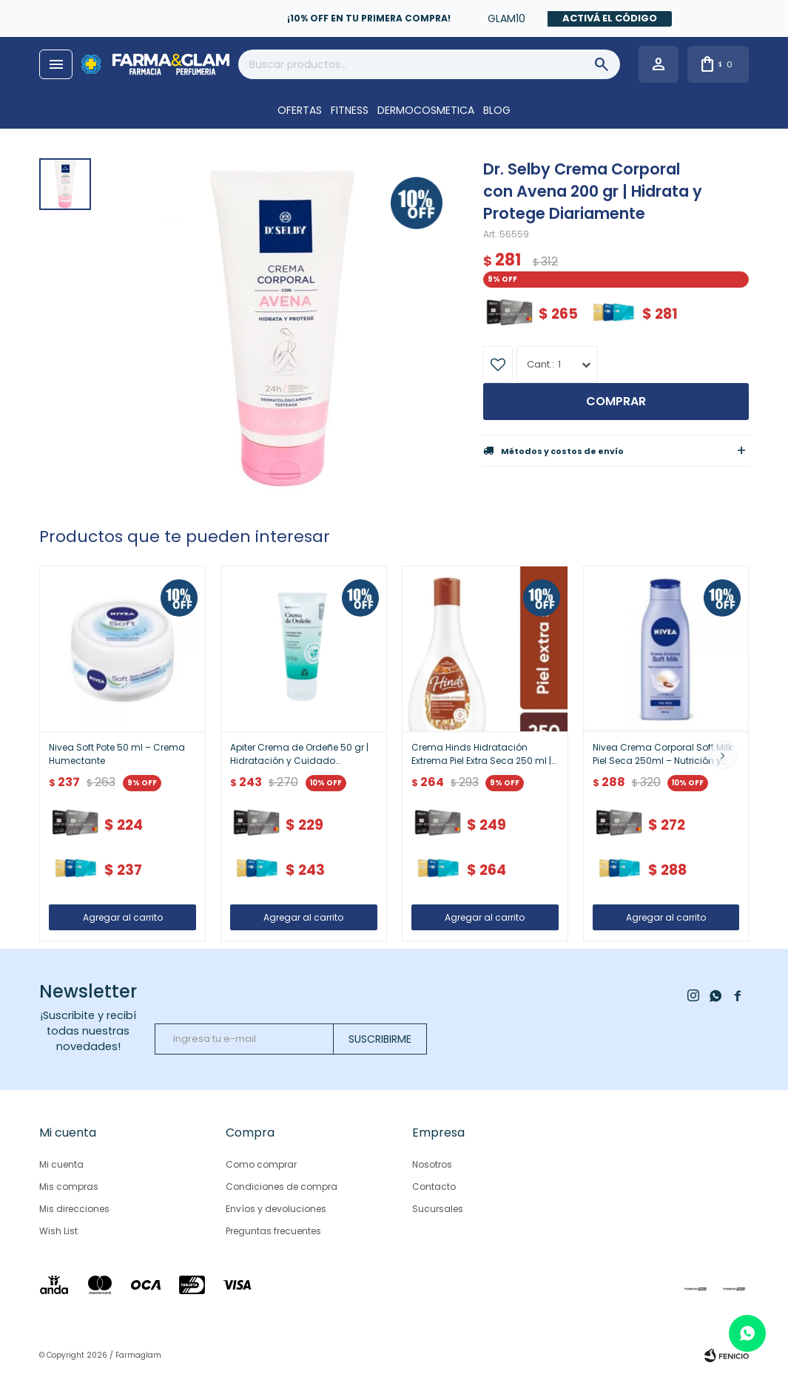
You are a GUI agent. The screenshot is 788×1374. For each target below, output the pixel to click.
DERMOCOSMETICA (425, 110)
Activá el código (609, 18)
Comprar (616, 401)
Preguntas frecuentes (273, 1231)
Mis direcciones (74, 1208)
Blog (497, 110)
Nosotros (432, 1164)
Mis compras (68, 1186)
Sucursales (437, 1208)
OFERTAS (299, 110)
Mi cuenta (61, 1164)
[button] (722, 755)
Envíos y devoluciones (276, 1208)
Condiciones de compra (281, 1186)
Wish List (58, 1231)
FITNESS (349, 110)
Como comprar (261, 1164)
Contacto (434, 1186)
